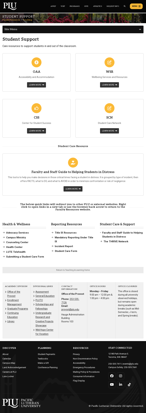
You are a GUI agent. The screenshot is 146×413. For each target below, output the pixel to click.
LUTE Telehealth (16, 251)
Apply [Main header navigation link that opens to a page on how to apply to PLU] (53, 6)
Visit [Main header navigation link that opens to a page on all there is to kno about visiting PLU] (63, 6)
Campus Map (8, 363)
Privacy (76, 354)
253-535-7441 (130, 367)
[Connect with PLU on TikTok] (129, 384)
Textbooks (43, 358)
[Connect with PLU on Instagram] (120, 375)
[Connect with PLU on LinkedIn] (120, 384)
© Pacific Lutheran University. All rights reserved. (116, 406)
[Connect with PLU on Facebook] (112, 375)
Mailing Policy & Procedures (86, 372)
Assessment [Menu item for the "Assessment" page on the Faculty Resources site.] (42, 291)
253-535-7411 (114, 364)
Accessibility (79, 363)
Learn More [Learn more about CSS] (36, 131)
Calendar (6, 358)
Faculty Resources (11, 20)
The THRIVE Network (116, 241)
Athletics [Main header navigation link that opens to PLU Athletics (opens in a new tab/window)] (97, 6)
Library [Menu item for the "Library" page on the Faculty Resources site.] (10, 321)
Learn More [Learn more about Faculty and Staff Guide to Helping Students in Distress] (73, 189)
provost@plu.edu (70, 309)
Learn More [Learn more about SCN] (109, 131)
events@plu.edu (130, 364)
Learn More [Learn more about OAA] (36, 85)
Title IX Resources (65, 232)
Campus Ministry (16, 237)
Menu (136, 6)
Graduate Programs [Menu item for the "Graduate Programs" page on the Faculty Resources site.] (17, 308)
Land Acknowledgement (14, 367)
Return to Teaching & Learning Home (73, 270)
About (5, 354)
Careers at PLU (9, 372)
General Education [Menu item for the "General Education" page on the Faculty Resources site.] (45, 296)
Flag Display (79, 380)
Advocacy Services (17, 232)
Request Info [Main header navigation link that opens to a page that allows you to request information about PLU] (113, 6)
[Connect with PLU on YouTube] (112, 384)
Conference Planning (48, 367)
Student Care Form (66, 251)
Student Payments (46, 354)
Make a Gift (43, 363)
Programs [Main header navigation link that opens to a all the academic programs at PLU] (74, 6)
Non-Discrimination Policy (85, 358)
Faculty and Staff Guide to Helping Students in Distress (122, 234)
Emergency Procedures (84, 367)
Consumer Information (83, 376)
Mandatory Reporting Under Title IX (74, 239)
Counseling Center (17, 242)
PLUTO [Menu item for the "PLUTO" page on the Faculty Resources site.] (39, 300)
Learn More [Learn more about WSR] (109, 85)
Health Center (14, 247)
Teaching (27, 20)
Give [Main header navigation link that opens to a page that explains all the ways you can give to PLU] (86, 6)
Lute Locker (8, 376)
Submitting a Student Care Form (25, 256)
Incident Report (64, 246)
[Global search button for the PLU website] (124, 6)
